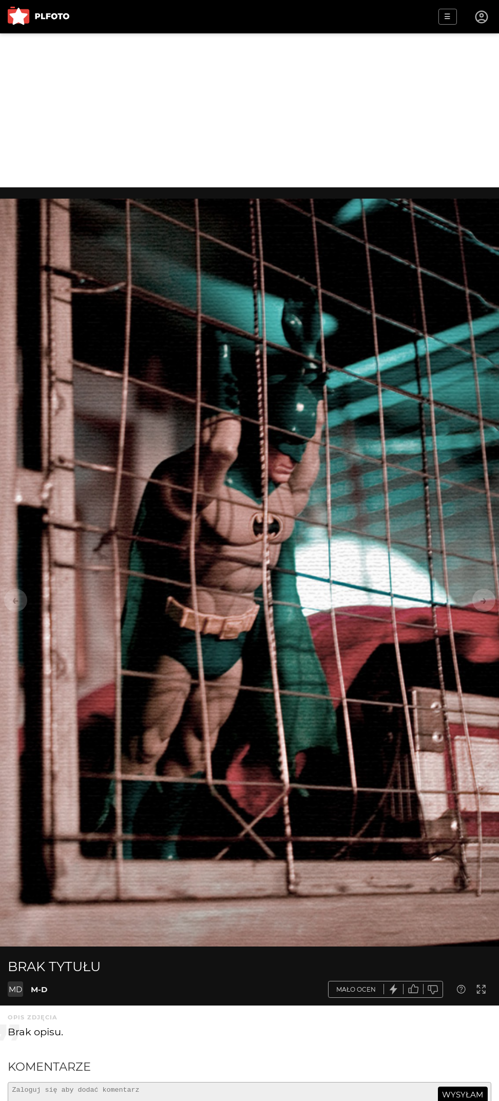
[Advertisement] (249, 110)
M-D (39, 989)
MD (15, 989)
